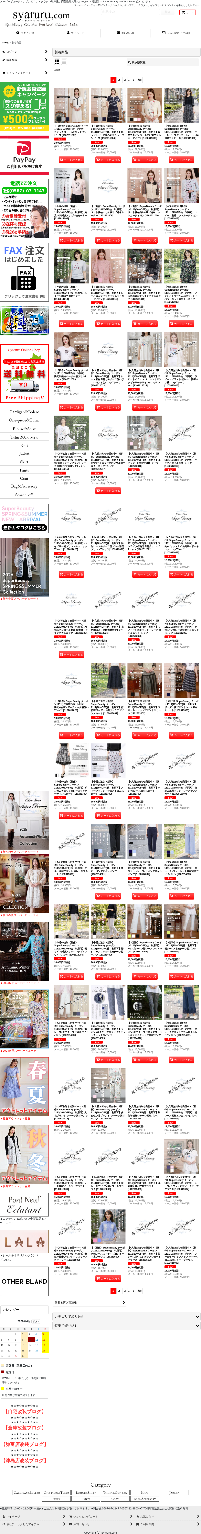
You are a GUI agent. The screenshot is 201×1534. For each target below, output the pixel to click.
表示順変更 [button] (136, 62)
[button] (25, 33)
